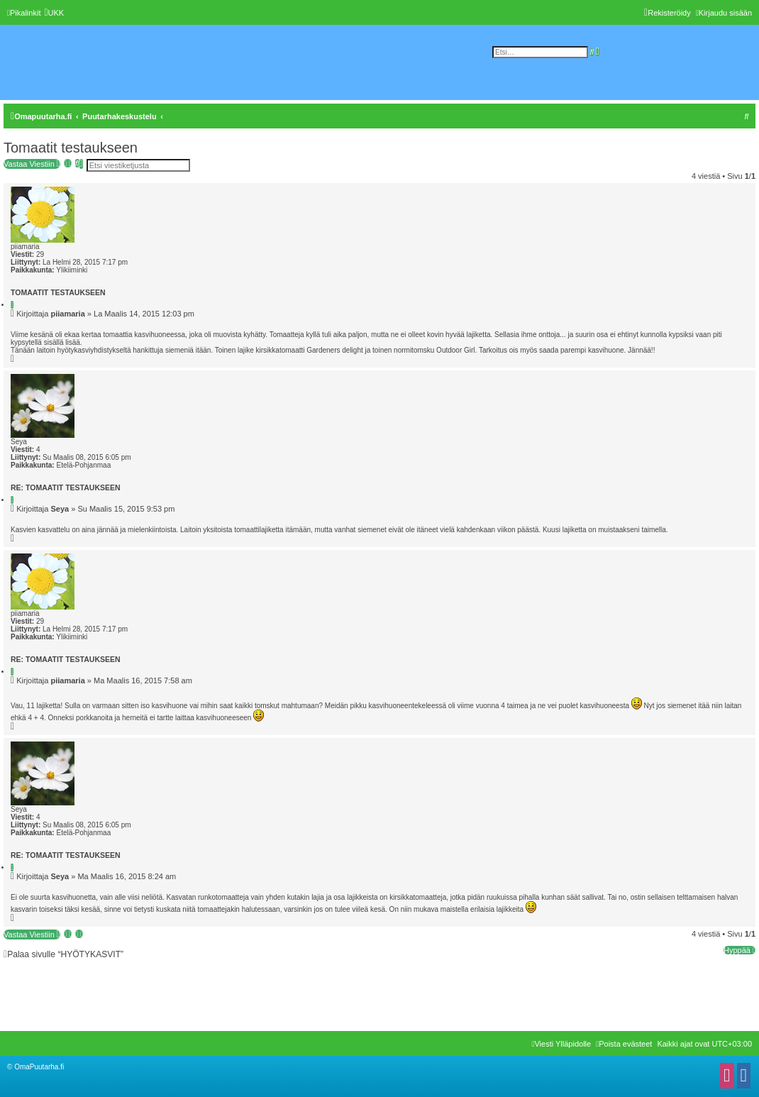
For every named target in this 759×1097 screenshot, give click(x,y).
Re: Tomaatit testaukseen (66, 487)
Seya (19, 442)
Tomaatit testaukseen (71, 147)
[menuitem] (54, 13)
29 (40, 254)
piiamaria (25, 246)
